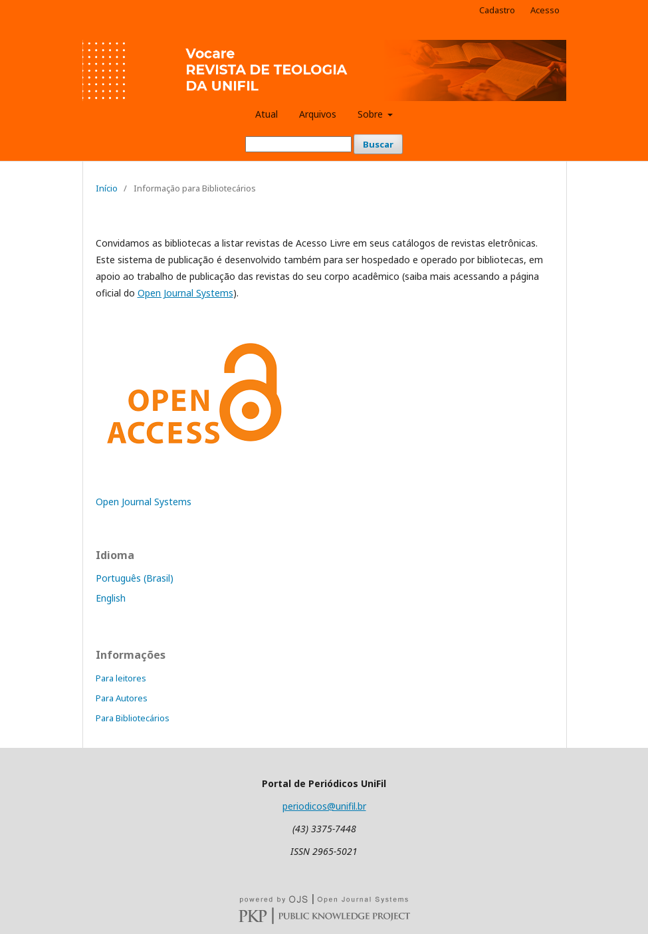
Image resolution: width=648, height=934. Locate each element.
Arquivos (317, 114)
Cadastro (497, 10)
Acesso (545, 10)
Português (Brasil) (134, 578)
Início (107, 188)
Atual (266, 114)
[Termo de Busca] (298, 144)
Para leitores (121, 678)
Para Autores (122, 698)
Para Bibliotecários (132, 718)
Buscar (378, 144)
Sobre (371, 114)
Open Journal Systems (185, 293)
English (111, 598)
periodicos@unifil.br (324, 806)
